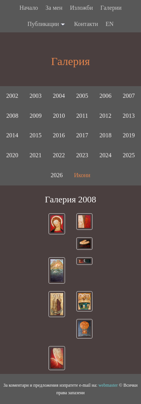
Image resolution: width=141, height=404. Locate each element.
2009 (36, 115)
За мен (53, 8)
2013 (129, 115)
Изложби (81, 8)
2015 (36, 135)
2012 (105, 115)
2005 (82, 96)
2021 (36, 155)
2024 (106, 155)
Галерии (110, 8)
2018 (106, 135)
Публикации (47, 24)
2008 (12, 115)
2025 (129, 155)
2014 (12, 135)
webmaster (108, 385)
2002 (12, 96)
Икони (82, 175)
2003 (36, 96)
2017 (82, 135)
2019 (129, 135)
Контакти (86, 24)
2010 (59, 115)
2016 (59, 135)
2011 (82, 115)
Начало (29, 8)
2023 (82, 155)
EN (110, 24)
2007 (129, 96)
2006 (106, 96)
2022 (59, 155)
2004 (59, 96)
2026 (57, 175)
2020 (12, 155)
